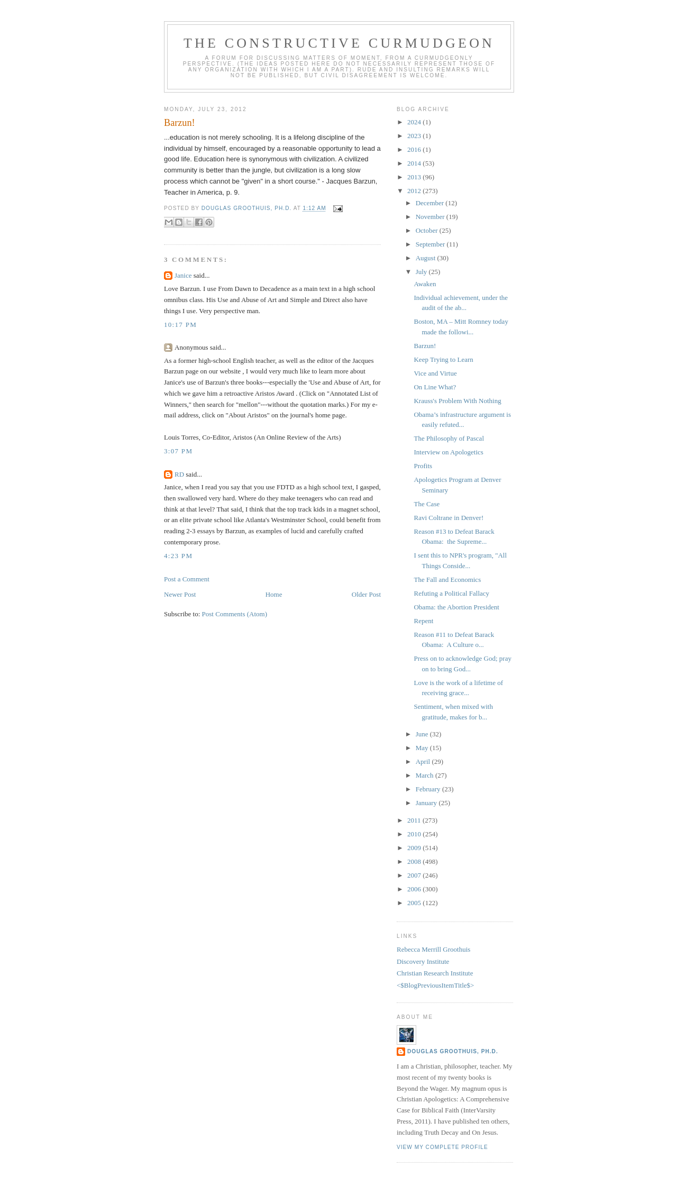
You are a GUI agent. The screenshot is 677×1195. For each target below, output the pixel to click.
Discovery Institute (423, 961)
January (427, 803)
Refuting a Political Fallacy (451, 593)
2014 (415, 163)
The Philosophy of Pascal (449, 438)
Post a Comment (186, 579)
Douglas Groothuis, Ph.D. (452, 1051)
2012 (415, 191)
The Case (427, 504)
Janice (183, 275)
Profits (423, 466)
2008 (415, 861)
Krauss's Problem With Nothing (457, 401)
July (422, 272)
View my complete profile (442, 1147)
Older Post (366, 594)
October (428, 230)
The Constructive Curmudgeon (339, 43)
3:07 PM (178, 451)
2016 (415, 149)
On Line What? (435, 387)
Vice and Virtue (435, 373)
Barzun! (425, 346)
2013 (415, 177)
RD (179, 474)
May (423, 748)
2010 (415, 834)
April (424, 761)
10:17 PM (180, 325)
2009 (415, 848)
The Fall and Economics (447, 579)
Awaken (425, 284)
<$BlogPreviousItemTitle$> (435, 985)
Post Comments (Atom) (235, 614)
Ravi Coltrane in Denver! (448, 518)
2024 (415, 122)
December (431, 203)
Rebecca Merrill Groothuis (433, 949)
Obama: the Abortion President (456, 607)
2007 (415, 875)
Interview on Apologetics (448, 452)
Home (274, 594)
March (425, 775)
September (431, 244)
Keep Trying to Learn (443, 359)
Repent (423, 621)
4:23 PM (178, 556)
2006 (415, 889)
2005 (415, 903)
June (423, 734)
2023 (415, 136)
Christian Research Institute (435, 973)
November (431, 217)
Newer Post (180, 594)
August (426, 258)
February (429, 789)
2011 (415, 820)
